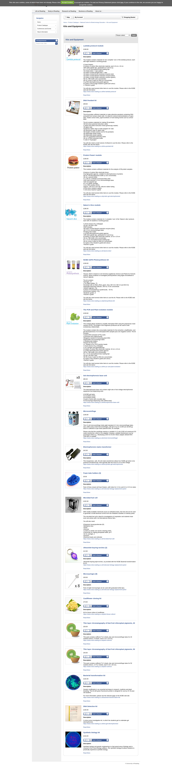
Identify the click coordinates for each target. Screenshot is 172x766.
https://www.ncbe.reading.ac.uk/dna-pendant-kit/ (98, 146)
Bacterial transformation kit (94, 675)
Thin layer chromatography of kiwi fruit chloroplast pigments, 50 (109, 649)
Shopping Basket (129, 17)
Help (68, 17)
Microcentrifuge (89, 411)
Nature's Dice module (91, 205)
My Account (79, 17)
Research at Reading (69, 11)
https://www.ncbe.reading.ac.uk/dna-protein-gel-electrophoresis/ (103, 464)
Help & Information (42, 32)
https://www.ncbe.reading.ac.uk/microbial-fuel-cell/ (99, 539)
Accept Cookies (67, 2)
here (122, 2)
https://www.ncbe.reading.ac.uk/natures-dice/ (97, 251)
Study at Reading (53, 11)
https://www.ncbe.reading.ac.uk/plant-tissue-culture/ (99, 614)
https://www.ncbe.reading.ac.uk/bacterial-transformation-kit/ (101, 697)
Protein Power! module (92, 155)
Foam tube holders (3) (92, 473)
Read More (86, 95)
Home (39, 22)
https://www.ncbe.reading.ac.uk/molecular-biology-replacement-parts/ (104, 489)
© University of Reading (132, 763)
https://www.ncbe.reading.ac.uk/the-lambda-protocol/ (99, 91)
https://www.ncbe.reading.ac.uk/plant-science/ (97, 640)
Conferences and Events (44, 28)
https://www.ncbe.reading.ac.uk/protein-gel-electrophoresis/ (101, 196)
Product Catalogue (42, 25)
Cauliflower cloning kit (92, 598)
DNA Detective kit (90, 706)
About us (98, 11)
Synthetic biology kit (91, 732)
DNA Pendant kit (90, 100)
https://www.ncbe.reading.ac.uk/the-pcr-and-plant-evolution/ (101, 366)
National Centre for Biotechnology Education (92, 22)
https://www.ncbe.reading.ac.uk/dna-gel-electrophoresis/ (100, 723)
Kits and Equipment (112, 22)
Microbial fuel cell (90, 498)
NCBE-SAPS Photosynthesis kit (96, 260)
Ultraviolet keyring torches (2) (95, 548)
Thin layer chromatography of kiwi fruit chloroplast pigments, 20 (109, 623)
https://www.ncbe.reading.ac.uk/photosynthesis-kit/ (99, 301)
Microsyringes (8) (90, 574)
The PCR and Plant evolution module (98, 310)
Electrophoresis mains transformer (97, 447)
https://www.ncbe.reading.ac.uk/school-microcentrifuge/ (100, 438)
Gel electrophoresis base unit (95, 375)
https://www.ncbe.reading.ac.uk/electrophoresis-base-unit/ (101, 402)
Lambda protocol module (93, 46)
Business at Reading (86, 11)
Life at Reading (40, 11)
